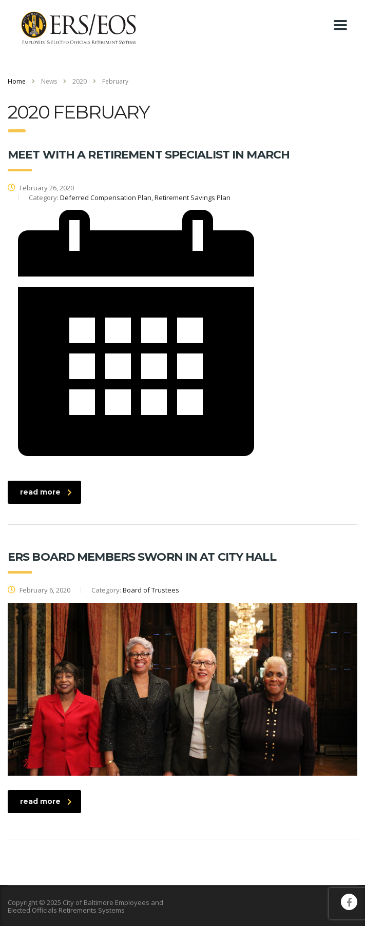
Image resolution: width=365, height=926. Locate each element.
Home (17, 81)
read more (46, 492)
